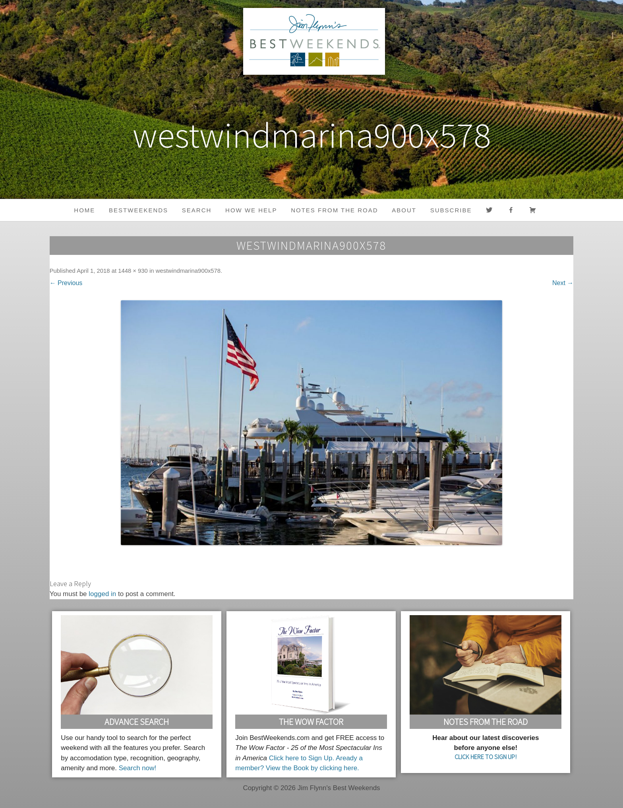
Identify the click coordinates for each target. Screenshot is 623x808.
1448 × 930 (133, 271)
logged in (102, 594)
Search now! (138, 768)
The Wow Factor (311, 722)
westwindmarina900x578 (188, 271)
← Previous (66, 283)
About (404, 210)
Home (84, 210)
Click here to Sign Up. (301, 758)
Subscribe (451, 210)
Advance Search (136, 722)
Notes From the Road (485, 722)
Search (197, 210)
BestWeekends (138, 210)
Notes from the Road (334, 210)
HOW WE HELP (251, 210)
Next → (562, 283)
